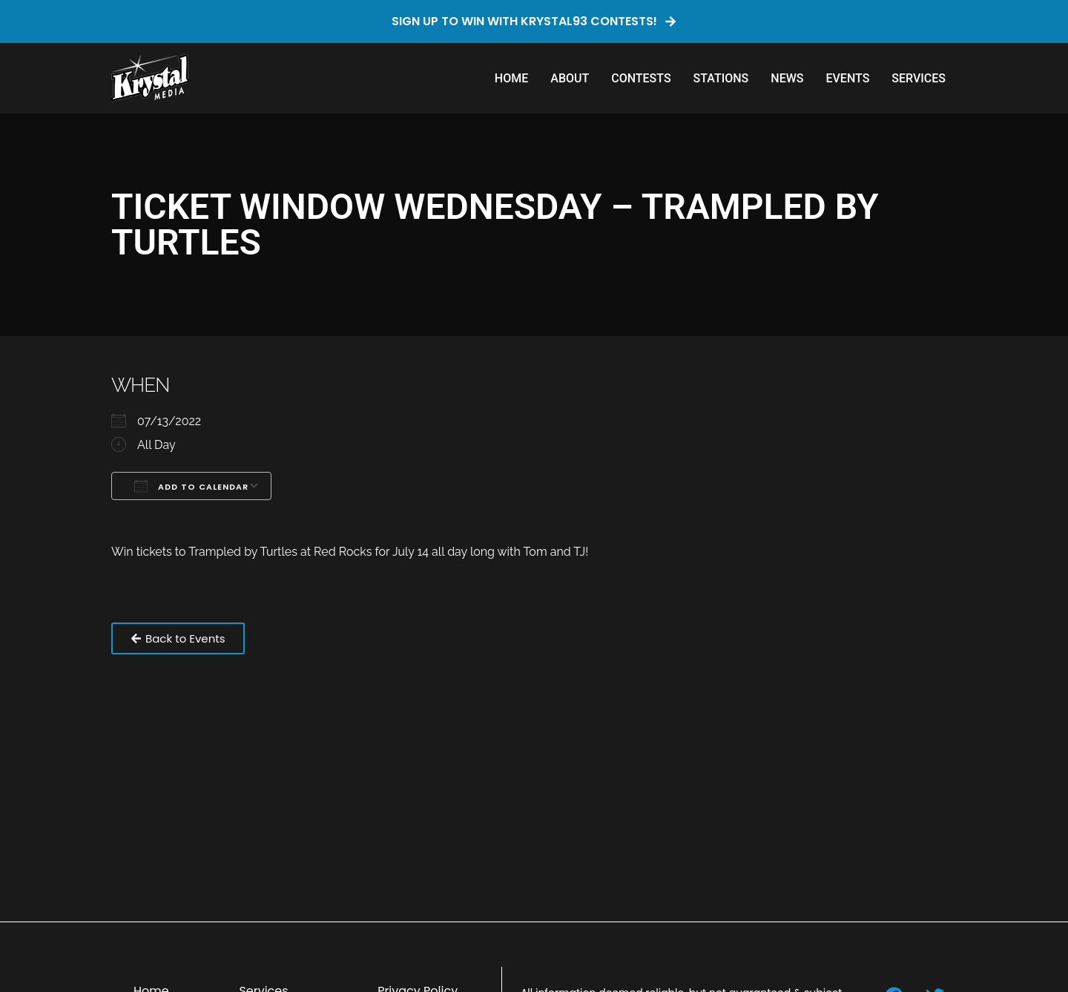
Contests (640, 78)
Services (918, 78)
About (569, 78)
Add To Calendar (191, 486)
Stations (721, 78)
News (787, 78)
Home (511, 78)
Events (847, 78)
